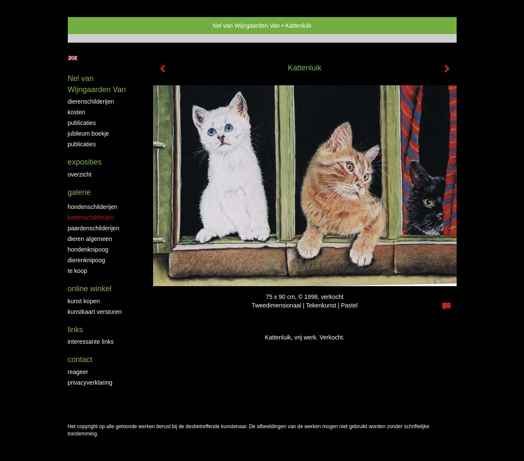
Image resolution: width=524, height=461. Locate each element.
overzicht (80, 174)
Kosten (76, 112)
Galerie (79, 192)
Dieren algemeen (90, 238)
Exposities (85, 162)
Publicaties (82, 122)
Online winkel (90, 288)
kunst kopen (84, 301)
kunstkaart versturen (95, 311)
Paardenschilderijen (93, 228)
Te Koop (77, 270)
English (73, 58)
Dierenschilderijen (91, 101)
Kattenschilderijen (91, 217)
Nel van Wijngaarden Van (246, 25)
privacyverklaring (90, 382)
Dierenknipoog (86, 260)
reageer (78, 371)
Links (75, 329)
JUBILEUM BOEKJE (88, 133)
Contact (80, 359)
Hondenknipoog (88, 249)
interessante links (91, 341)
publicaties (82, 144)
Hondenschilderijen (93, 206)
